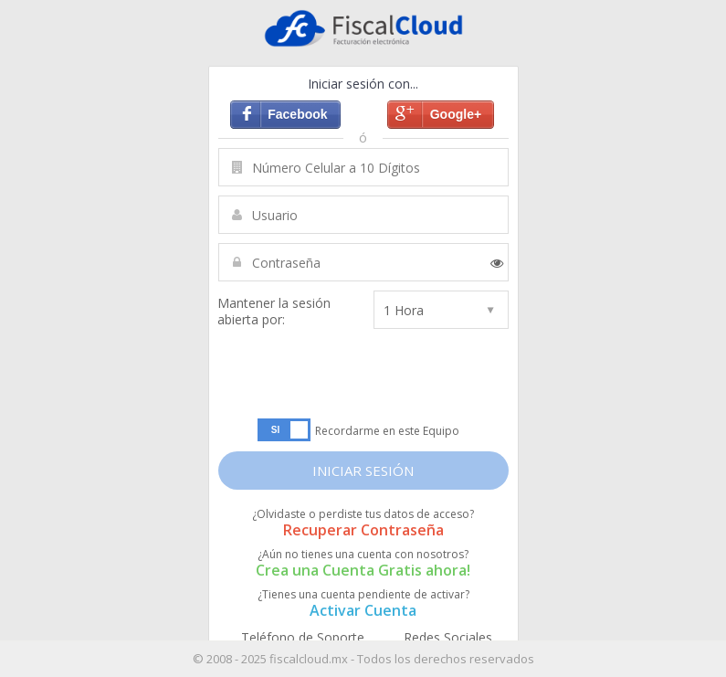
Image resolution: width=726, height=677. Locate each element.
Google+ (455, 114)
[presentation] (361, 373)
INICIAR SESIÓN (363, 470)
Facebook (297, 114)
